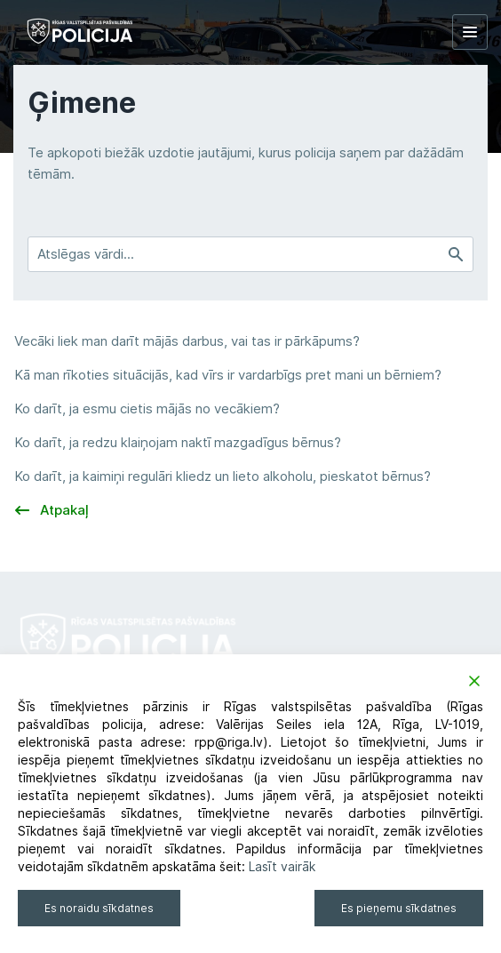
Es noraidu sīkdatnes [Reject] (99, 908)
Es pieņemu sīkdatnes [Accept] (399, 908)
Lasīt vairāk (282, 867)
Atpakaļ (52, 510)
